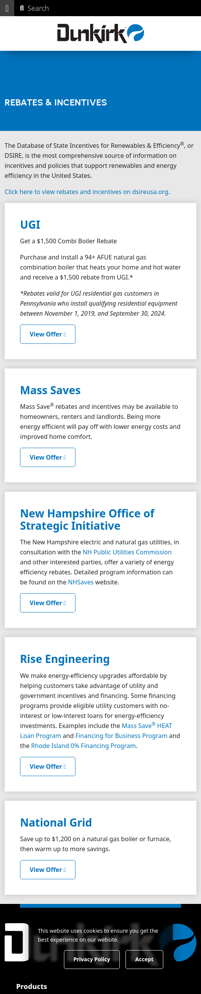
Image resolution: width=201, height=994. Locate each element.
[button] (7, 8)
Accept (144, 959)
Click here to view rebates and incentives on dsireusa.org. (87, 191)
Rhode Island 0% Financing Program (83, 745)
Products (31, 986)
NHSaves (81, 582)
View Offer (48, 334)
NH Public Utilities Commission (127, 552)
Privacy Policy (92, 959)
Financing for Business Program (121, 735)
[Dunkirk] (100, 33)
